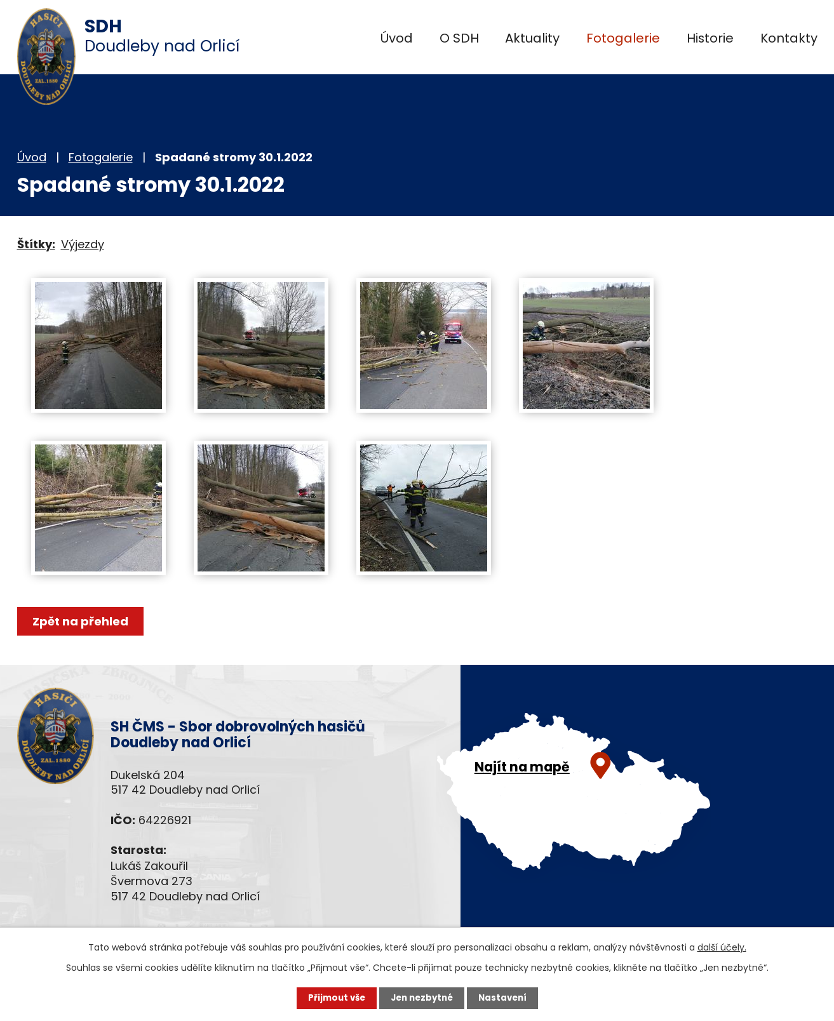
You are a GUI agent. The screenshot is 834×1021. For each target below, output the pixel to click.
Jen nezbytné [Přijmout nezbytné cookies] (422, 997)
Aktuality (532, 38)
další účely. (721, 946)
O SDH (459, 38)
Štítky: (36, 244)
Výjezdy (82, 244)
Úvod (396, 38)
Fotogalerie (623, 38)
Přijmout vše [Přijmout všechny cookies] (333, 997)
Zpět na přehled (82, 621)
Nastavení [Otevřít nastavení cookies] (506, 997)
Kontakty (788, 38)
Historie (710, 38)
